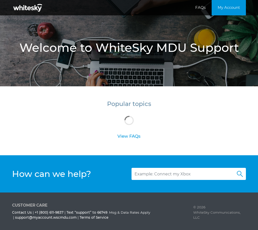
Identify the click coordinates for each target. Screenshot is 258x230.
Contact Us (22, 212)
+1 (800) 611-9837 (49, 212)
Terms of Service (94, 217)
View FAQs (129, 136)
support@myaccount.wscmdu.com (46, 217)
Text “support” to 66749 (87, 212)
